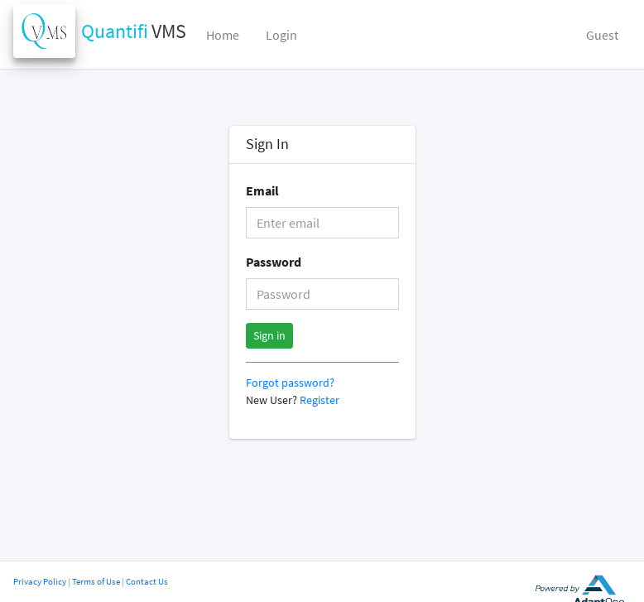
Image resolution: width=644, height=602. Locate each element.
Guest (602, 34)
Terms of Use (96, 581)
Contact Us (147, 581)
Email (262, 190)
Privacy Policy (39, 581)
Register (319, 400)
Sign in (269, 335)
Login (281, 34)
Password (273, 261)
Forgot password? (290, 383)
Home (222, 34)
